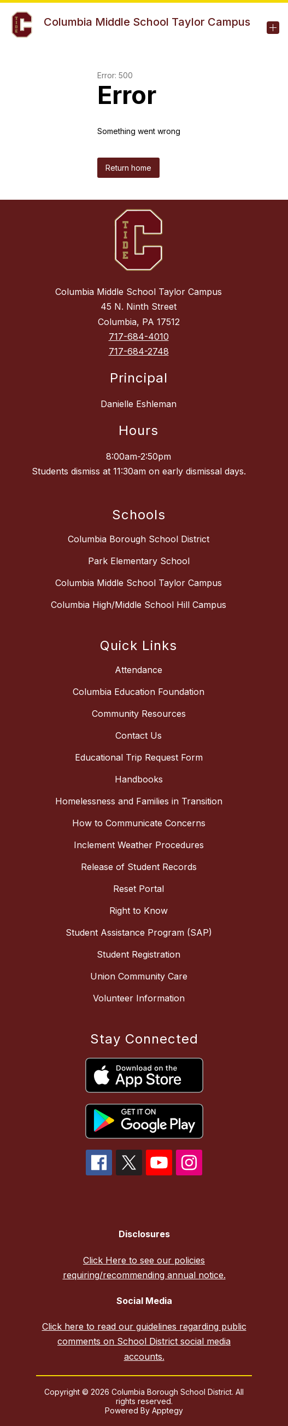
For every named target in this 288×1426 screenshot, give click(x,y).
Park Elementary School (139, 560)
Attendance (138, 669)
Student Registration (138, 954)
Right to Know (138, 910)
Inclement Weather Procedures (139, 844)
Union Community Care (138, 976)
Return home (128, 167)
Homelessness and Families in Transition (138, 801)
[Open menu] (273, 27)
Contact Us (138, 735)
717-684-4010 (139, 336)
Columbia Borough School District (138, 539)
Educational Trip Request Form (139, 757)
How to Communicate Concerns (138, 823)
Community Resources (139, 713)
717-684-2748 (139, 351)
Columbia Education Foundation (138, 691)
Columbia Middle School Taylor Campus (138, 582)
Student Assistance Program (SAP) (139, 932)
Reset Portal (138, 888)
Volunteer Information (139, 998)
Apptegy (167, 1410)
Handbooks (139, 779)
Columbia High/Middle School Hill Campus (138, 604)
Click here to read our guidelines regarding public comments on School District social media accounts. (144, 1341)
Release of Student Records (139, 866)
